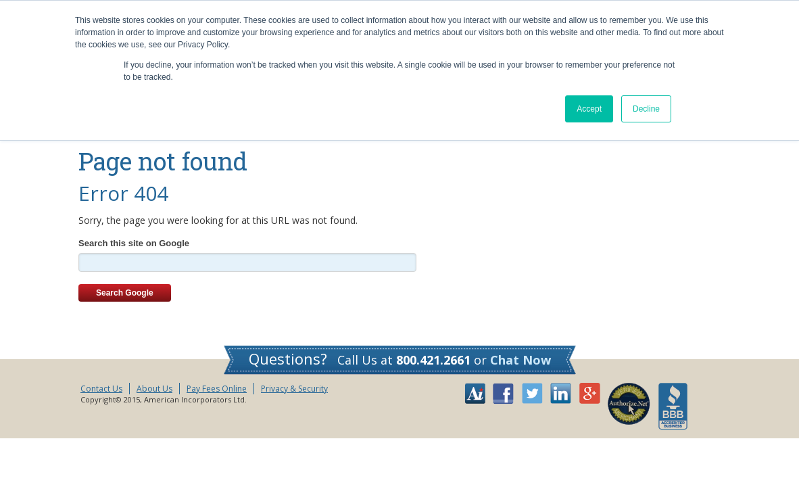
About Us (154, 388)
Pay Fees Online (217, 388)
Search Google (124, 293)
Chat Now (520, 360)
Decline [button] (646, 109)
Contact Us (101, 388)
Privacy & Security (294, 388)
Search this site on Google (133, 243)
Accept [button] (589, 109)
